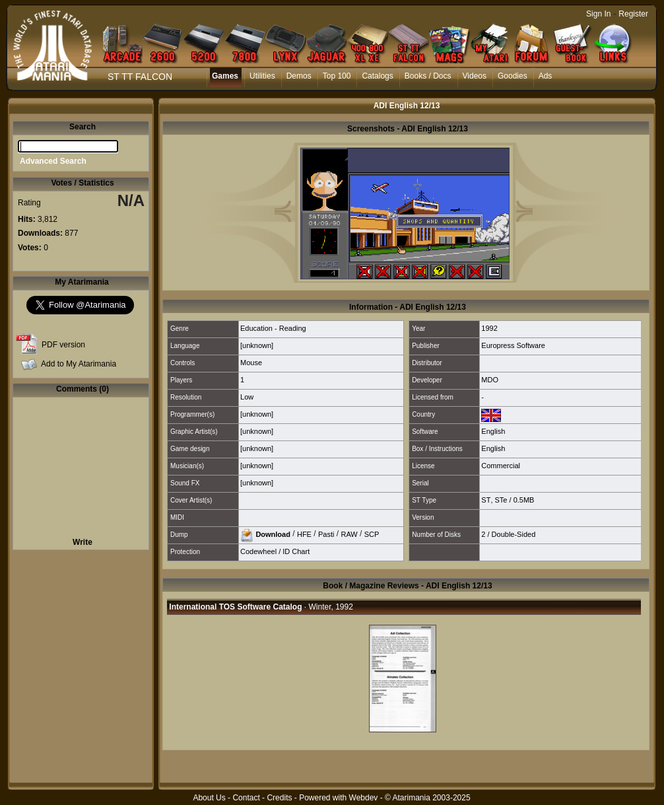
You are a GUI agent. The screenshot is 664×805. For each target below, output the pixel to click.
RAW (349, 534)
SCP (372, 534)
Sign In (598, 13)
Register (633, 13)
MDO (489, 380)
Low (246, 397)
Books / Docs (428, 76)
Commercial (500, 466)
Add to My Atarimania (78, 363)
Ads (545, 76)
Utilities (262, 76)
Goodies (512, 76)
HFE (304, 534)
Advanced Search (53, 161)
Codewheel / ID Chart (275, 551)
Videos (474, 76)
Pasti (326, 534)
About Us (209, 797)
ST (485, 500)
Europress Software (513, 345)
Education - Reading (273, 328)
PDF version (63, 344)
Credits (279, 797)
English (493, 431)
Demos (299, 76)
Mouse (251, 363)
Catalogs (377, 76)
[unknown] (256, 345)
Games (225, 76)
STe (501, 500)
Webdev (363, 797)
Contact (245, 797)
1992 (489, 328)
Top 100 (337, 76)
